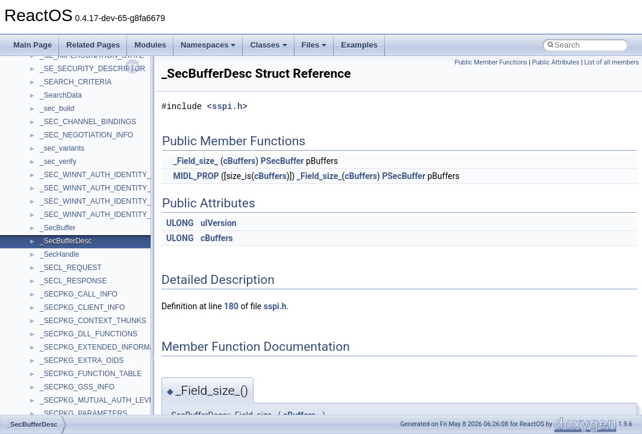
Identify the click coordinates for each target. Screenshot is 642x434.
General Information (52, 251)
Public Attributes (555, 62)
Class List (45, 331)
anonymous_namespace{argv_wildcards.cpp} (112, 410)
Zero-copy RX (42, 172)
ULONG (179, 223)
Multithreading (43, 198)
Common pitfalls (46, 132)
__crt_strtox (59, 370)
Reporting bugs (44, 158)
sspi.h (227, 106)
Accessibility (59, 384)
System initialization (52, 185)
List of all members (611, 62)
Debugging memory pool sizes (68, 145)
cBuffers (239, 161)
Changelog (37, 92)
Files (314, 44)
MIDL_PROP (196, 176)
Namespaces (208, 44)
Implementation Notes (55, 225)
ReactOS (25, 65)
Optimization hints (49, 211)
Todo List (34, 264)
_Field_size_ (195, 161)
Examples (359, 44)
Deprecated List (45, 278)
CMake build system (53, 119)
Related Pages (93, 44)
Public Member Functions (491, 62)
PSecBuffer (282, 161)
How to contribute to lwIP (60, 105)
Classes (268, 44)
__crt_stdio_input (67, 344)
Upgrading (37, 79)
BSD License (41, 238)
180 (231, 306)
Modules (150, 44)
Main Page (32, 44)
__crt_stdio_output (69, 357)
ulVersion (219, 223)
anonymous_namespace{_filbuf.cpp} (98, 397)
